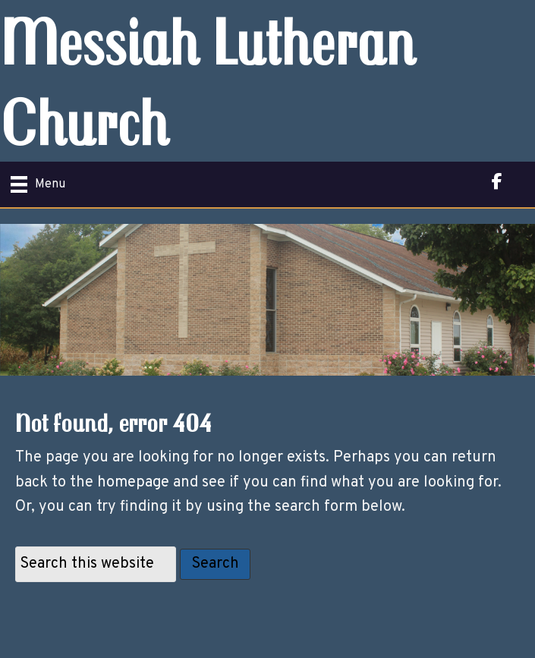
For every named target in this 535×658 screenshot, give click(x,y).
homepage (133, 483)
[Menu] (38, 184)
